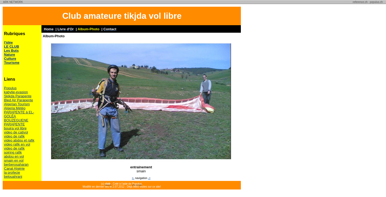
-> (149, 178)
